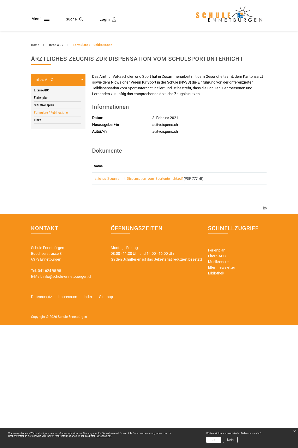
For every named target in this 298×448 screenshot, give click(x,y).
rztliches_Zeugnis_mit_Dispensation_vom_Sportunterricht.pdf (138, 300)
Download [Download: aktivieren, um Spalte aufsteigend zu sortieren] (249, 288)
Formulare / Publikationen (57, 234)
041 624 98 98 (49, 393)
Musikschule (218, 384)
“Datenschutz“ (103, 436)
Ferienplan (41, 219)
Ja (213, 440)
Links (37, 241)
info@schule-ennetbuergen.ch (67, 399)
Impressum (67, 419)
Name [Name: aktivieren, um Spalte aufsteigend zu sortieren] (98, 288)
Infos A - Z (44, 201)
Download (253, 300)
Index (88, 419)
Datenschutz (41, 419)
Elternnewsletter (221, 390)
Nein (230, 440)
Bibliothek (216, 396)
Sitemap (106, 419)
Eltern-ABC (41, 211)
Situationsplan (44, 226)
